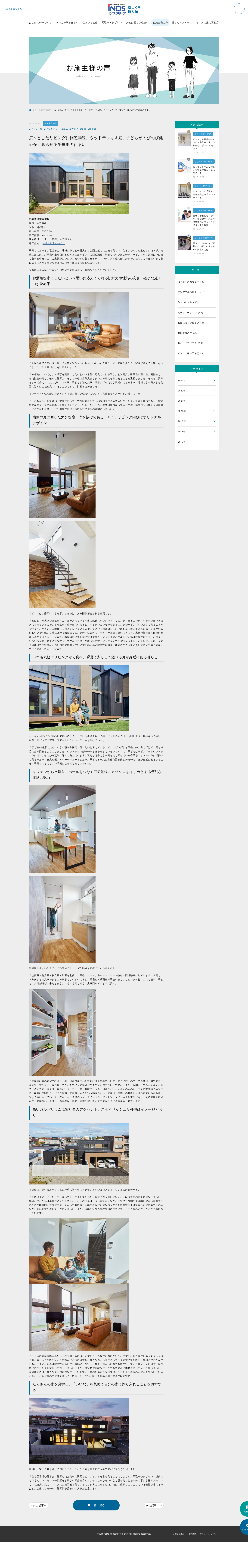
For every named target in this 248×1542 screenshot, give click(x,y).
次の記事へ (154, 1505)
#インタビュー (52, 129)
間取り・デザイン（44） (191, 312)
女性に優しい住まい (137, 22)
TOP (34, 110)
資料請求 (192, 1534)
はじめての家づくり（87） (192, 281)
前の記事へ (39, 1505)
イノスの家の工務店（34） (192, 353)
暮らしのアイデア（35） (191, 343)
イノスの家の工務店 (207, 22)
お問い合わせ (179, 1534)
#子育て (73, 129)
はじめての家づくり (40, 22)
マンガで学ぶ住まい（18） (192, 291)
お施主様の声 (160, 22)
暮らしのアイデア (182, 22)
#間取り (92, 129)
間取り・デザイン (112, 22)
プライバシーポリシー (209, 1534)
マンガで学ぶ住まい (67, 22)
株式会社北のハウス (54, 243)
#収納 (65, 129)
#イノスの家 (36, 129)
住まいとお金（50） (189, 302)
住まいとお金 (90, 22)
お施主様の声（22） (189, 332)
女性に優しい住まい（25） (192, 322)
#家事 (83, 129)
